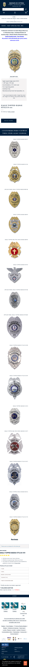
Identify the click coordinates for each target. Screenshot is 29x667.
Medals (5, 628)
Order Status (4, 651)
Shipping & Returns (18, 647)
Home (14, 16)
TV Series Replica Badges (20, 626)
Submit (14, 596)
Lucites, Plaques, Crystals (9, 630)
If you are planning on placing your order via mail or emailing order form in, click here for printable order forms (14, 620)
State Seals (22, 628)
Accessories (23, 632)
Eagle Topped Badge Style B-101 (14, 21)
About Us (4, 647)
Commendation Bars (7, 632)
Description (14, 76)
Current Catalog (5, 607)
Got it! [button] (25, 663)
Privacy (3, 649)
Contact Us (17, 651)
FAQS (15, 649)
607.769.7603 (5, 657)
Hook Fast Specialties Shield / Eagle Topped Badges (14, 18)
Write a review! (11, 111)
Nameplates (16, 632)
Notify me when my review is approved (11, 585)
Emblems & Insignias (13, 628)
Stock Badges (9, 626)
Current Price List (23, 609)
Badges (3, 626)
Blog (3, 653)
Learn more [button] (5, 664)
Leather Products (21, 630)
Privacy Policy (17, 563)
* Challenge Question (6, 588)
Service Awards (14, 634)
